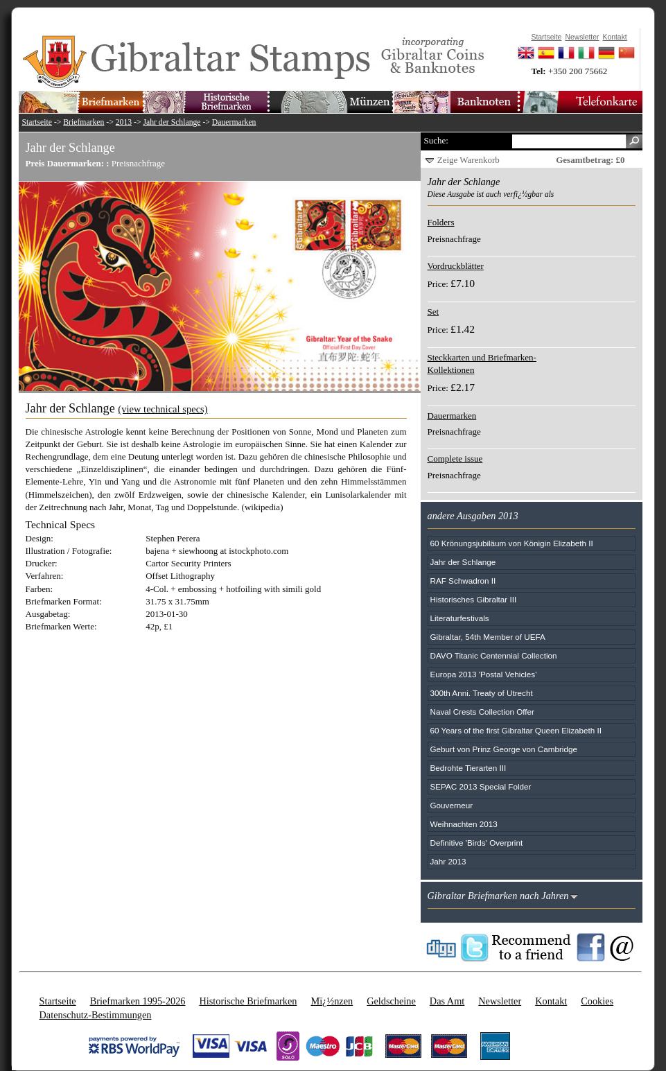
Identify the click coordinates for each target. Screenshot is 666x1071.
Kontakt (551, 1001)
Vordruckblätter (456, 266)
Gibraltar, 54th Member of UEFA (487, 636)
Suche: (436, 140)
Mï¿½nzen (331, 1001)
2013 (124, 122)
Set (433, 311)
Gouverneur (451, 805)
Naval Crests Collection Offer (482, 711)
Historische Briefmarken (248, 1001)
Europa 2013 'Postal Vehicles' (483, 674)
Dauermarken (234, 122)
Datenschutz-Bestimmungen (96, 1014)
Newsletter (499, 1001)
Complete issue (455, 458)
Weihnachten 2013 (464, 823)
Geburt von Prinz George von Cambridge (503, 749)
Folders (441, 222)
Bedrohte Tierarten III (468, 767)
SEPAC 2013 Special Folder (481, 786)
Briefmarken (83, 122)
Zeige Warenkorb (468, 160)
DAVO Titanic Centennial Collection (493, 655)
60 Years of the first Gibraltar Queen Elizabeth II (516, 730)
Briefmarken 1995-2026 (138, 1001)
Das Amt (447, 1001)
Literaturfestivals (459, 617)
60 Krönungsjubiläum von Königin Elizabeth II (511, 543)
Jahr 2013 (448, 861)
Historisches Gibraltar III (473, 599)
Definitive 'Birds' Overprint (476, 842)
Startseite (37, 122)
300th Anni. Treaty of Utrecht (481, 692)
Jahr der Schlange (171, 122)
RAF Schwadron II (463, 580)
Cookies (597, 1001)
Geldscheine (391, 1001)
